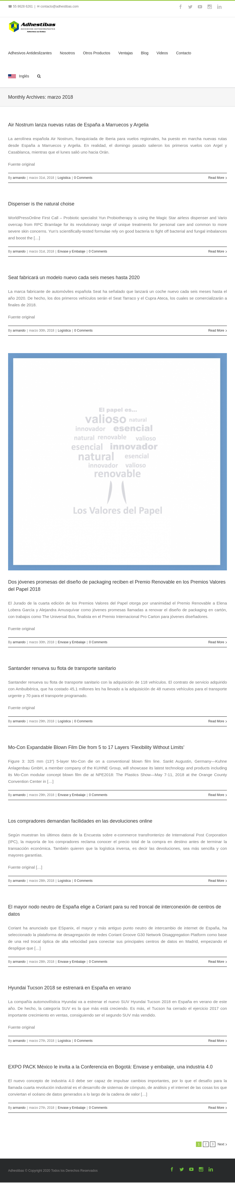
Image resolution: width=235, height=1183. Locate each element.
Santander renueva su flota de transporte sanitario (62, 668)
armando (19, 178)
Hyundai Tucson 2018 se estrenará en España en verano (69, 987)
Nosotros (67, 53)
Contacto (183, 53)
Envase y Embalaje (71, 251)
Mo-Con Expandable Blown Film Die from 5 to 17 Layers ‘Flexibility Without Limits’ (96, 747)
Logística (64, 178)
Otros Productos (96, 53)
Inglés (18, 76)
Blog (144, 53)
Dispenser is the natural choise (41, 204)
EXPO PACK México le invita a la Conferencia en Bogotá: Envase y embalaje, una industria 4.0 (110, 1067)
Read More (216, 178)
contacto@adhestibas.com (59, 6)
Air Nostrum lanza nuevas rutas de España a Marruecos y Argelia (78, 124)
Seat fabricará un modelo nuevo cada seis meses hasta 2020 (74, 277)
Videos (162, 53)
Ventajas (125, 53)
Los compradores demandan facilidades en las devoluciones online (80, 821)
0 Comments (83, 178)
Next (220, 1144)
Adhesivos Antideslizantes (30, 53)
